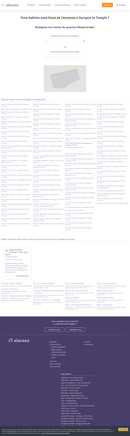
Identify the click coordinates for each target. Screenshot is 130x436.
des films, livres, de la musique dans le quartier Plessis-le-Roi (79, 294)
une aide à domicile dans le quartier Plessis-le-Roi (16, 286)
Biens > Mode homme (105, 298)
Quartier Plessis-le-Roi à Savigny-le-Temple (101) (23, 99)
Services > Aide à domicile (11, 283)
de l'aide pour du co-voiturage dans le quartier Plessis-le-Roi (47, 303)
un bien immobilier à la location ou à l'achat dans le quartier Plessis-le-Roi (48, 296)
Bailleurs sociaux (56, 349)
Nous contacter (55, 364)
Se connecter (121, 5)
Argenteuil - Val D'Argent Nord (72, 378)
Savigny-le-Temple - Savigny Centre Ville (75, 423)
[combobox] (65, 56)
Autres (53, 357)
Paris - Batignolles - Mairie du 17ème (74, 398)
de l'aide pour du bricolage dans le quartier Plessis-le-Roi (14, 292)
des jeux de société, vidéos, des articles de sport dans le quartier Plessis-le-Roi (111, 308)
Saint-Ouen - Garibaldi (69, 411)
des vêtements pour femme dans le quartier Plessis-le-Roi (110, 294)
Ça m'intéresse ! (22, 276)
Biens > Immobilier (72, 298)
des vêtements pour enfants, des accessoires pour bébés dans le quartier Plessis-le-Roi (80, 286)
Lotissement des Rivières (75, 147)
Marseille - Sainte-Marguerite (71, 393)
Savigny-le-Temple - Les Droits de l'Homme (77, 418)
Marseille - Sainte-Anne (69, 390)
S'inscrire (107, 5)
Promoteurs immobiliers (58, 355)
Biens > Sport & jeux (105, 305)
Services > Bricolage (9, 289)
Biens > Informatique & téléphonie (78, 305)
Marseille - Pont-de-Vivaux (70, 388)
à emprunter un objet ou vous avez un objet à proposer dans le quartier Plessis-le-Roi (15, 299)
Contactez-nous (54, 329)
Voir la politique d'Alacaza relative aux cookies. (55, 433)
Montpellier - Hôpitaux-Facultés (72, 395)
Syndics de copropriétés (58, 347)
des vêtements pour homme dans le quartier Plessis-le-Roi (110, 301)
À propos (53, 361)
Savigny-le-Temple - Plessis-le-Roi (73, 421)
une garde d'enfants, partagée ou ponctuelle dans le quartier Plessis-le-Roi (48, 286)
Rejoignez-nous (76, 329)
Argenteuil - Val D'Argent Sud (71, 380)
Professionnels (55, 344)
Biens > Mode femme (105, 291)
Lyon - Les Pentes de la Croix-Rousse (74, 385)
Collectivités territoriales (58, 352)
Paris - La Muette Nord (69, 403)
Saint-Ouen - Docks (68, 408)
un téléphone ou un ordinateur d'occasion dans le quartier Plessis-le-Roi (80, 308)
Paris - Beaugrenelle (68, 401)
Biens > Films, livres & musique (76, 291)
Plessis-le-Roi (50, 239)
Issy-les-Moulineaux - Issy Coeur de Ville (76, 383)
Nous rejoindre (55, 366)
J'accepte (123, 429)
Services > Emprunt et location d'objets (16, 296)
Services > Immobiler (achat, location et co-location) (48, 292)
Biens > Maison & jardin (106, 283)
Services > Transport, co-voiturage (46, 300)
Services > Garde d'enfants (43, 283)
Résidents (53, 342)
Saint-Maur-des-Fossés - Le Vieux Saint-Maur (78, 406)
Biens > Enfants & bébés (74, 283)
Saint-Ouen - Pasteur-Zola (71, 413)
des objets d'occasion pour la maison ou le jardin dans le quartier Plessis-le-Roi (111, 286)
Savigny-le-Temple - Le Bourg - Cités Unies (76, 416)
